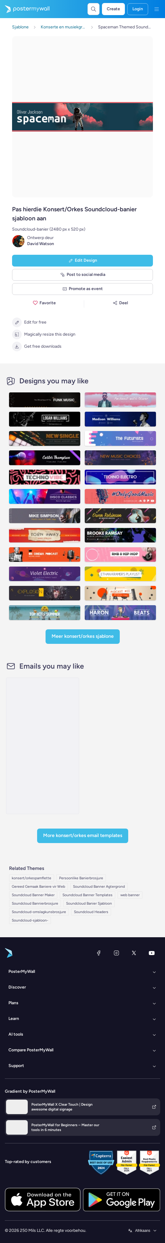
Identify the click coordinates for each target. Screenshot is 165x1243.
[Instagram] (116, 953)
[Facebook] (99, 953)
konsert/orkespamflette (31, 878)
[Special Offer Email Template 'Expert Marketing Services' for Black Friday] (42, 746)
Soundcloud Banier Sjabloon (89, 903)
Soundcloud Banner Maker (33, 895)
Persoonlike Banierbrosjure (81, 878)
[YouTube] (152, 953)
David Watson (40, 243)
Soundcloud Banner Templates (87, 895)
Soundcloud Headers (91, 912)
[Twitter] (134, 953)
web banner (130, 895)
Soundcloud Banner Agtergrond (99, 886)
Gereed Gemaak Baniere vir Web (38, 886)
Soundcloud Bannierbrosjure (35, 903)
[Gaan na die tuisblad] (24, 9)
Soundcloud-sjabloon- (30, 920)
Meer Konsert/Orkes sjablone (83, 636)
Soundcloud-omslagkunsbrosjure (39, 912)
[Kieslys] (156, 9)
